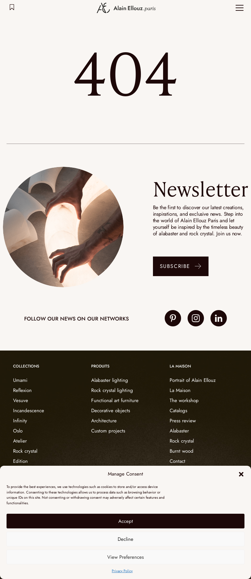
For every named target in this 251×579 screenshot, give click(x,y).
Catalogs (178, 410)
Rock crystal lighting (112, 390)
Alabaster (179, 430)
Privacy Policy (122, 570)
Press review (183, 420)
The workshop (184, 400)
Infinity (20, 420)
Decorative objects (110, 410)
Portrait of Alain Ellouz (193, 380)
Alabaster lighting (109, 380)
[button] (241, 474)
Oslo (18, 430)
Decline (125, 539)
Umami (20, 380)
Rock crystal (25, 451)
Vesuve (20, 400)
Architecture (104, 420)
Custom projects (108, 430)
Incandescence (28, 410)
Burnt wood (181, 451)
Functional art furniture (115, 400)
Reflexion (22, 390)
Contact (177, 461)
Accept (125, 521)
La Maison (180, 390)
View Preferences (125, 557)
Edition (20, 461)
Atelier (20, 441)
